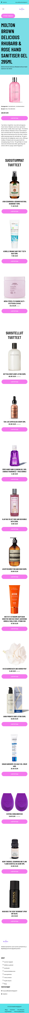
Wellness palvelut (8, 965)
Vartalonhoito (11, 106)
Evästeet (12, 1009)
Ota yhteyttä (20, 1009)
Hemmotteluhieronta (9, 971)
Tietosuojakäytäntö (19, 1011)
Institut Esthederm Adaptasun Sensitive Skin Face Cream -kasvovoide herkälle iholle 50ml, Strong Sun (14, 619)
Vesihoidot (7, 968)
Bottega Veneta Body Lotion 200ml (14, 374)
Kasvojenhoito (8, 974)
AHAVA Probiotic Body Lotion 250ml (14, 716)
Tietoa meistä (7, 977)
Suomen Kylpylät (8, 962)
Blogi (5, 984)
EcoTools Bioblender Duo (14, 814)
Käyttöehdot (8, 1011)
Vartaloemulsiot (20, 106)
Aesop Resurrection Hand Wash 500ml (14, 569)
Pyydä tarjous (8, 16)
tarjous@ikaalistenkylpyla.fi (21, 2)
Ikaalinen (5, 2)
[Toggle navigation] (3, 8)
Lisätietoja (14, 118)
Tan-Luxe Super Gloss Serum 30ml (14, 422)
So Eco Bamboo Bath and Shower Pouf (15, 669)
